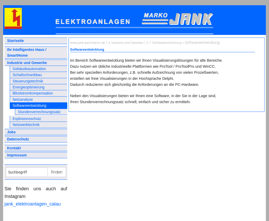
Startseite (15, 41)
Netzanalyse (23, 99)
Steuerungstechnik (28, 81)
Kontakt (14, 148)
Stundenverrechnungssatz (39, 112)
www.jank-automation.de (87, 43)
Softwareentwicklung (29, 105)
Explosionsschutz (27, 119)
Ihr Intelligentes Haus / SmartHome (26, 52)
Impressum (17, 155)
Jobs (11, 132)
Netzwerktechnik (26, 125)
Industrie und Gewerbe (27, 63)
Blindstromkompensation (33, 93)
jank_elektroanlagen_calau (32, 204)
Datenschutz (18, 139)
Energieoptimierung (28, 87)
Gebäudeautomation (29, 69)
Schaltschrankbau (27, 75)
